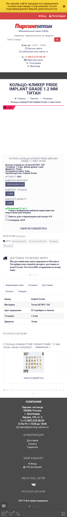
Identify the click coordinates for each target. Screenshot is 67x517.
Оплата (32, 443)
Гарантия (32, 447)
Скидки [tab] (22, 291)
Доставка (32, 440)
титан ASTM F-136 (38, 241)
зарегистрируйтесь (33, 228)
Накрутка (29, 36)
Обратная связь (35, 60)
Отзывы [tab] (32, 285)
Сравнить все (43, 347)
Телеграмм (35, 63)
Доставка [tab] (47, 285)
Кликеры (20, 236)
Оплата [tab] (9, 291)
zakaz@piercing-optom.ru (35, 51)
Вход (42, 16)
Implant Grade (20, 241)
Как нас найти (35, 48)
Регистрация (57, 16)
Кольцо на (39, 36)
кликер (55, 241)
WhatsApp (35, 66)
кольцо (9, 246)
